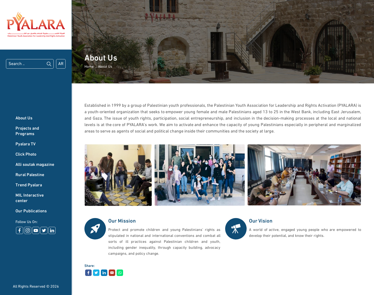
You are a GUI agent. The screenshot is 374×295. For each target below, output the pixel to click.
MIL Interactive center (30, 198)
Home (89, 67)
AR (60, 64)
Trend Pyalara (29, 185)
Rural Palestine (30, 175)
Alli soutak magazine (35, 165)
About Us (24, 118)
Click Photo (26, 154)
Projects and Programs (27, 131)
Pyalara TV (26, 144)
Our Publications (31, 211)
